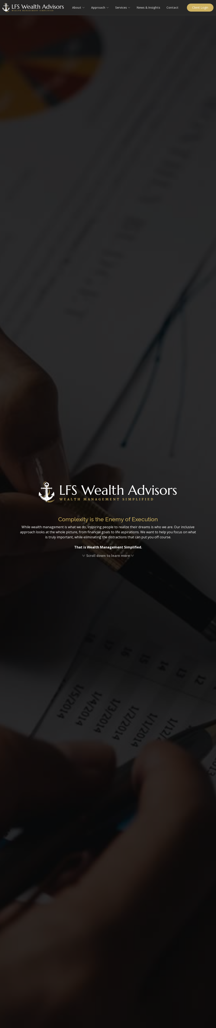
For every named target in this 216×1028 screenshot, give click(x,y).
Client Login (200, 7)
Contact (172, 7)
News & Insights (148, 7)
